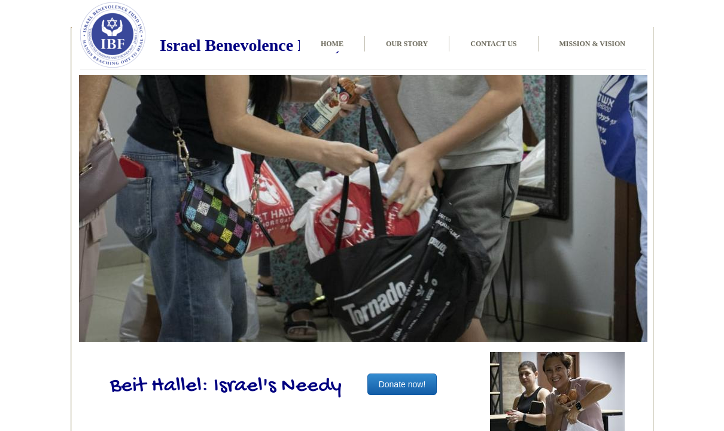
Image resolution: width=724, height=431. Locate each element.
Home (332, 44)
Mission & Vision (592, 44)
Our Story (407, 44)
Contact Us (493, 44)
